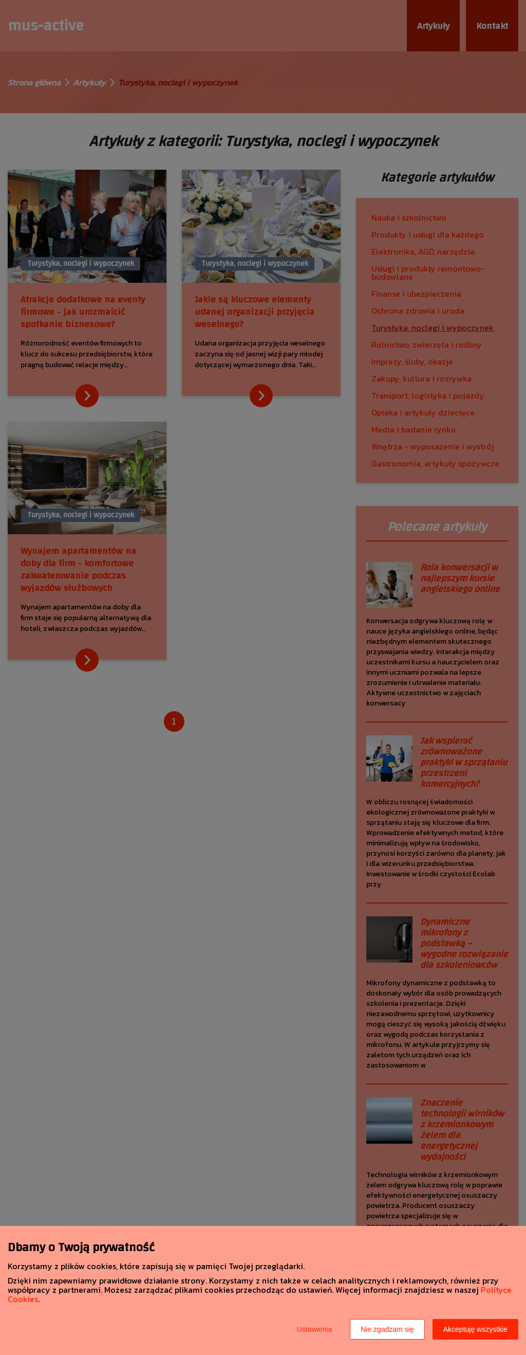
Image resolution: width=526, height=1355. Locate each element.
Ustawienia (314, 1329)
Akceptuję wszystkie (475, 1329)
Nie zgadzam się (387, 1329)
